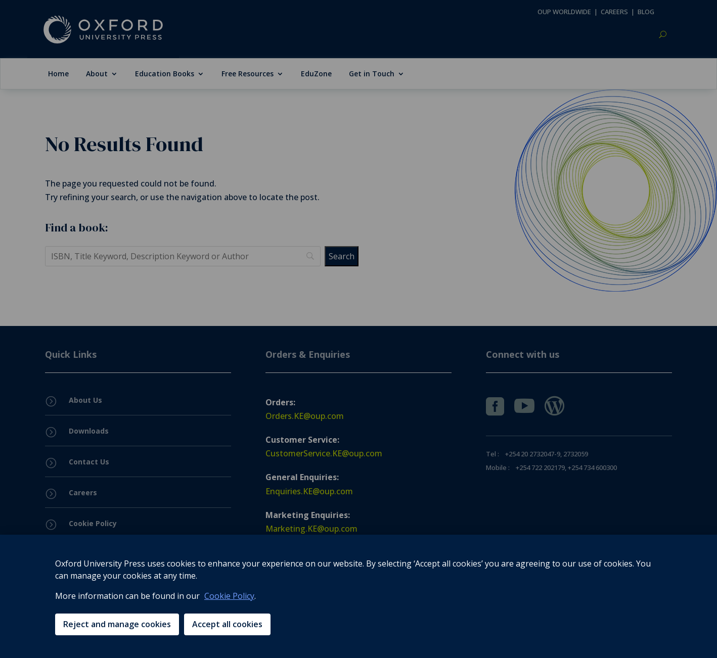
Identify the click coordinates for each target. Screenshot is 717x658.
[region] (358, 596)
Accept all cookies (227, 624)
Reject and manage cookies (117, 624)
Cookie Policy (229, 595)
